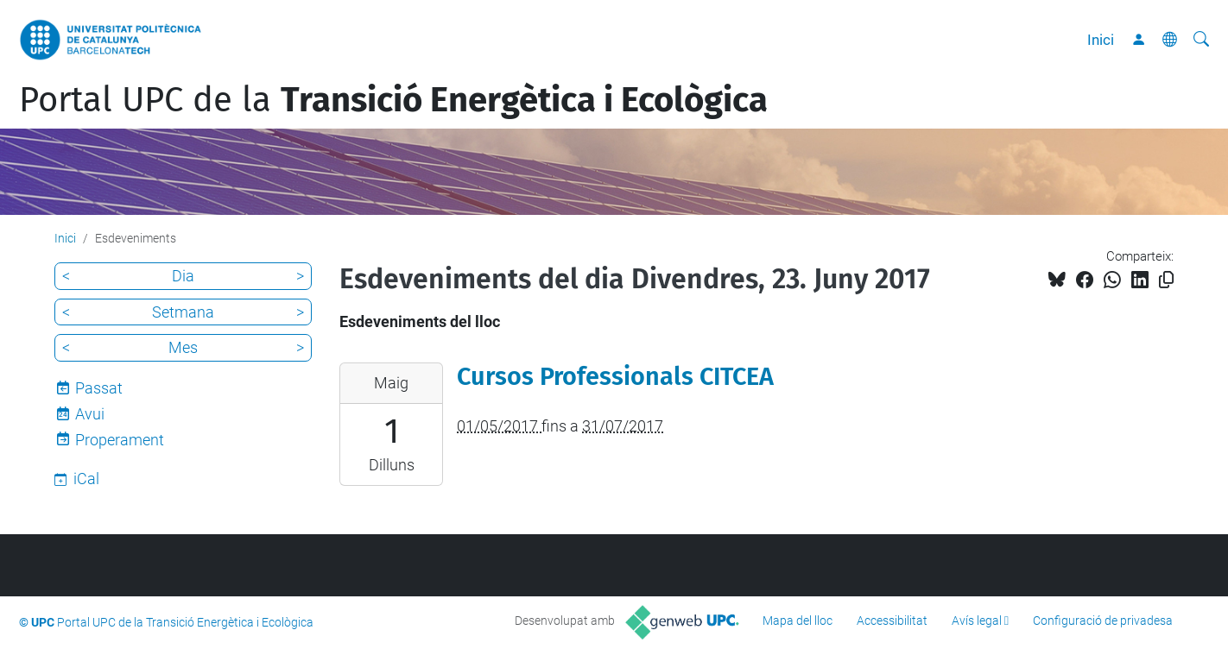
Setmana (183, 312)
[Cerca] (1201, 40)
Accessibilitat (892, 620)
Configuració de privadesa (1103, 620)
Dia (183, 276)
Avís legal (977, 620)
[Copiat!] (1166, 280)
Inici (1100, 39)
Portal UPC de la (393, 100)
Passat (99, 388)
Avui (89, 414)
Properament (119, 440)
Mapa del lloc (797, 620)
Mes (183, 347)
